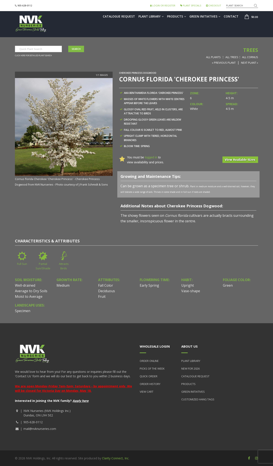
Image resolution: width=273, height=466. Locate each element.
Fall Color (105, 285)
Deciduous (106, 291)
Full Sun (22, 264)
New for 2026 (190, 368)
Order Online (149, 361)
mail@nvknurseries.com (39, 429)
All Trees (231, 57)
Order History (150, 384)
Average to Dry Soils (31, 291)
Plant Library (151, 16)
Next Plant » (249, 63)
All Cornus (250, 57)
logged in (151, 157)
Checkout (213, 5)
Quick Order (148, 376)
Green (228, 285)
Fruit (102, 296)
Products (176, 16)
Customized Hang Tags (197, 399)
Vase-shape (190, 291)
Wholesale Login (155, 346)
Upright (187, 285)
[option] (64, 132)
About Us (189, 346)
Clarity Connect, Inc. (115, 458)
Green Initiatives (204, 16)
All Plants (213, 57)
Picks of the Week (152, 368)
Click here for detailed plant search (33, 55)
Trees (250, 49)
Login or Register (162, 5)
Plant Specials (190, 5)
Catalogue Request (119, 16)
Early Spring (149, 285)
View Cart (146, 392)
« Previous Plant (224, 63)
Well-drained (25, 285)
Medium (63, 285)
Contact (231, 16)
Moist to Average (28, 296)
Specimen (22, 310)
